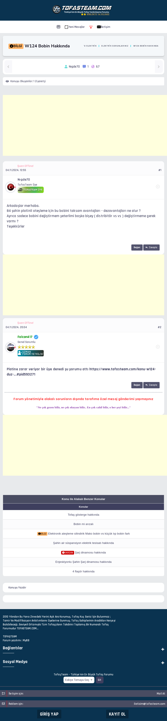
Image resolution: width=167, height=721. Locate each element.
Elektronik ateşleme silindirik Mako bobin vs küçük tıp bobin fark (89, 533)
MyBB (26, 640)
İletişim (103, 27)
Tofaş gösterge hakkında (83, 514)
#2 (159, 327)
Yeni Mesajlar (75, 27)
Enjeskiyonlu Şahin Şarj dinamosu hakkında (83, 561)
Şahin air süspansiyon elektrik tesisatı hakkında (83, 543)
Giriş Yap (49, 714)
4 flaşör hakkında (83, 571)
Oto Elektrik (89, 45)
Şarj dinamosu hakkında (90, 552)
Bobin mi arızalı (83, 524)
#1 (159, 170)
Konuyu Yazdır (17, 587)
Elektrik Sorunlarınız (114, 45)
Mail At (161, 693)
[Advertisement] (85, 125)
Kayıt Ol (117, 714)
